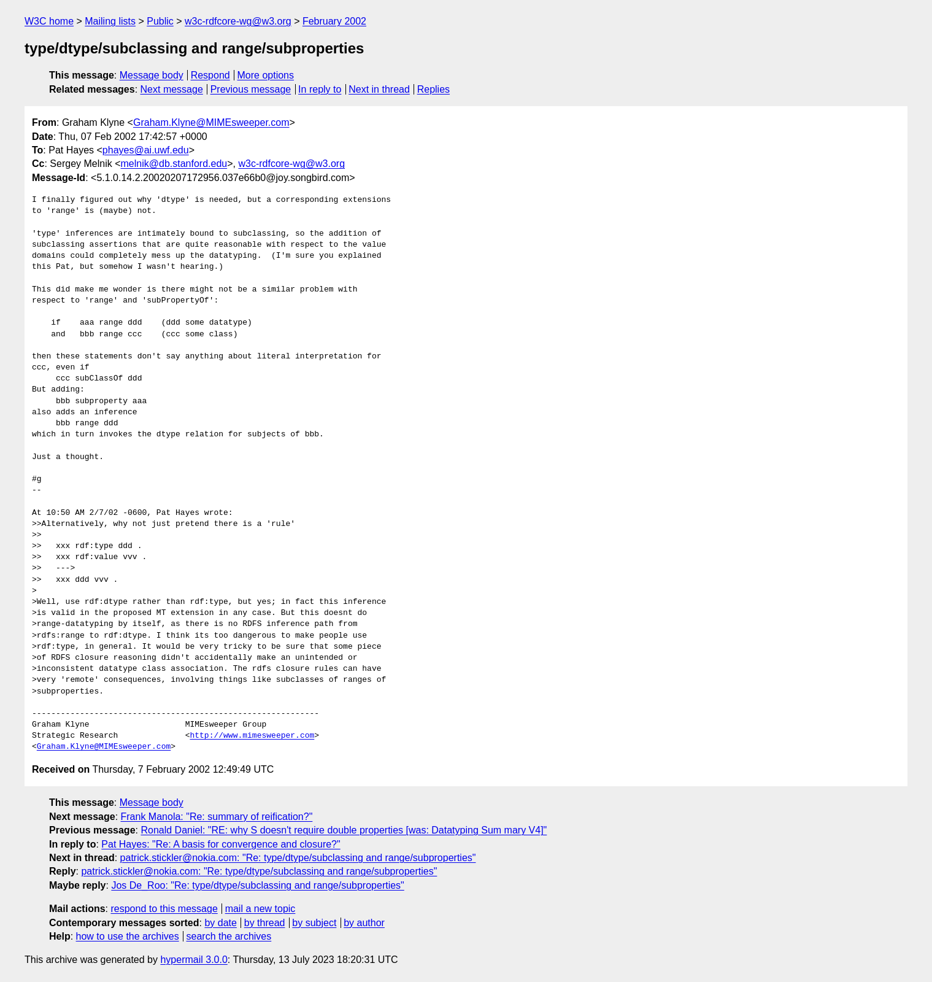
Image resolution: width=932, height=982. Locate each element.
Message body (151, 75)
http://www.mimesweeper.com (252, 735)
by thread (264, 923)
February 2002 (334, 21)
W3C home (49, 21)
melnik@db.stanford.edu (174, 163)
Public (160, 21)
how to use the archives (127, 936)
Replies (433, 89)
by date (220, 923)
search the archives (229, 936)
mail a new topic (260, 908)
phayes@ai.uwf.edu (145, 150)
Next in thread (379, 89)
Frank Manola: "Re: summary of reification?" (217, 816)
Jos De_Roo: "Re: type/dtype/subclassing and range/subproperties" (257, 885)
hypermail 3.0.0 (193, 959)
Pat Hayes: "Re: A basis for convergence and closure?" (220, 844)
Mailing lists (110, 21)
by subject (314, 923)
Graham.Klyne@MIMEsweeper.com (211, 122)
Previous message (250, 89)
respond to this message (163, 908)
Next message (172, 89)
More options (266, 75)
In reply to (319, 89)
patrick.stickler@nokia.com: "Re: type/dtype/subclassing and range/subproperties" (298, 857)
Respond (210, 75)
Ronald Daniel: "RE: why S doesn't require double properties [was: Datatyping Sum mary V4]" (344, 830)
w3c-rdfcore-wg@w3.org (238, 21)
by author (364, 923)
